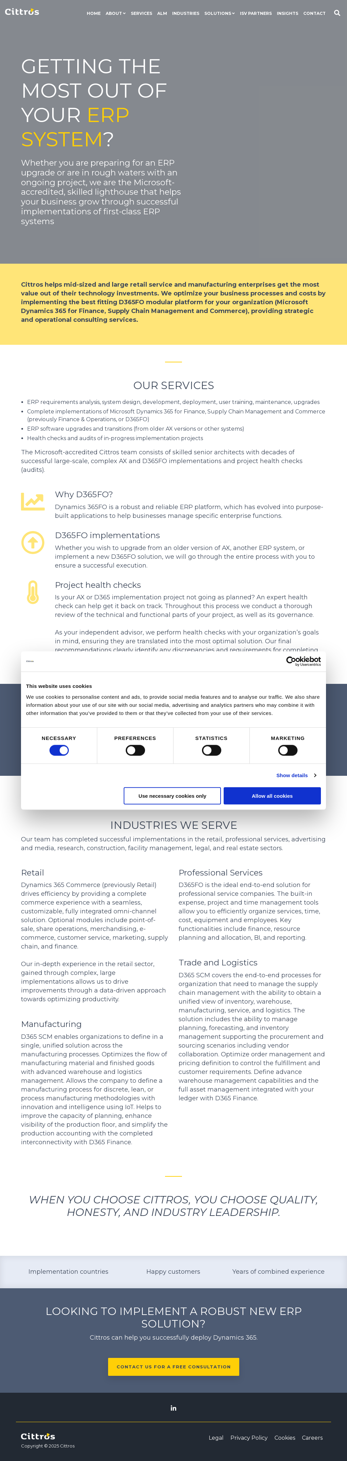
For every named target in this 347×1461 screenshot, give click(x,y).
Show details (292, 775)
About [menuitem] (114, 13)
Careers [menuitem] (312, 1438)
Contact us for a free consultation (174, 1366)
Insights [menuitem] (287, 13)
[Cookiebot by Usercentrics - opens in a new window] (291, 661)
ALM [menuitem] (162, 13)
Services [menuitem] (141, 13)
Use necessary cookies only (172, 795)
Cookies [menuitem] (284, 1438)
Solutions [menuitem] (217, 13)
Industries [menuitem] (185, 13)
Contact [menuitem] (314, 13)
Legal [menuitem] (216, 1438)
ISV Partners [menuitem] (256, 13)
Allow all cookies (272, 795)
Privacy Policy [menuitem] (249, 1438)
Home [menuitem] (94, 13)
